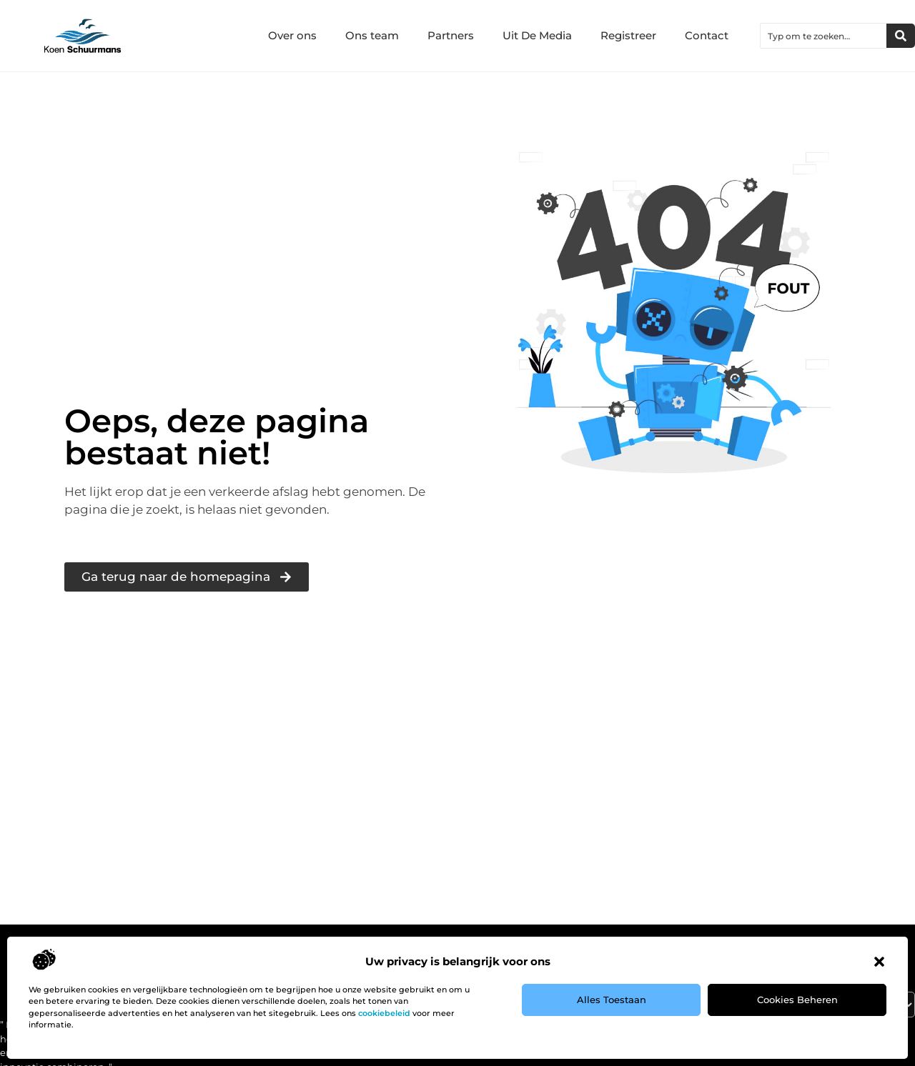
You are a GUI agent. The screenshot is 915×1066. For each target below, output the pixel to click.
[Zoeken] (900, 36)
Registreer (628, 35)
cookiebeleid (384, 1013)
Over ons (292, 35)
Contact (706, 35)
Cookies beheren (797, 999)
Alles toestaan (611, 999)
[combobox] (823, 36)
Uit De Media (537, 35)
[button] (879, 962)
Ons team (372, 35)
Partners (450, 35)
